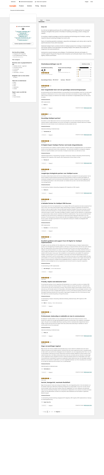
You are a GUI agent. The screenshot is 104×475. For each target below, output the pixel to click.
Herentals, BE (23, 33)
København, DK (23, 36)
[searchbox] (84, 80)
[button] (41, 20)
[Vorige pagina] (44, 412)
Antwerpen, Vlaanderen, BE (24, 31)
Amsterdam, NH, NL (23, 34)
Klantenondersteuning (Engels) (26, 1)
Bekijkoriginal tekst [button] (88, 107)
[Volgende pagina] (58, 412)
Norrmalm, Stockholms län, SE (23, 38)
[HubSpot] (13, 6)
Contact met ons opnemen (40, 1)
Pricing (37, 6)
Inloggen (86, 1)
